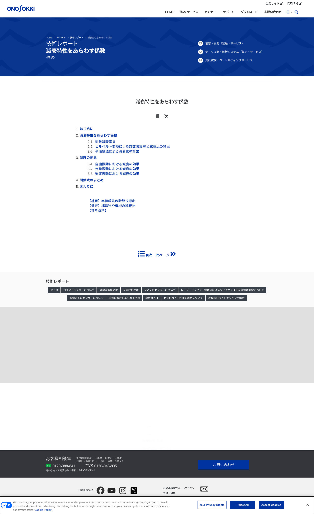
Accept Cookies (271, 504)
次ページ (165, 255)
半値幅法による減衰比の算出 (117, 151)
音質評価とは (131, 290)
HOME (169, 12)
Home (49, 37)
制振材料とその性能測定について (183, 297)
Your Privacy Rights (211, 504)
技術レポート (76, 37)
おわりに (86, 187)
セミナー (210, 12)
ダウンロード (249, 12)
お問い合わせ (272, 12)
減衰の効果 (88, 158)
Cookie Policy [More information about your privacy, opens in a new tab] (42, 509)
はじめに (86, 129)
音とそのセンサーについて (159, 290)
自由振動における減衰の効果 (117, 164)
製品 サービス (189, 12)
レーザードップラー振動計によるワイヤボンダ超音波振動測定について (222, 290)
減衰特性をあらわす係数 (100, 37)
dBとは (54, 290)
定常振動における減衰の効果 (117, 169)
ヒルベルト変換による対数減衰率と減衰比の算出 (132, 147)
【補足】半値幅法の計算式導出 (111, 201)
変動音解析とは (109, 290)
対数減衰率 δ (105, 142)
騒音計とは (151, 297)
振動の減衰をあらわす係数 (124, 297)
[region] (157, 505)
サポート (228, 12)
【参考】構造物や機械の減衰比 (111, 206)
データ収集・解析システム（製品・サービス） (234, 51)
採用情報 (294, 3)
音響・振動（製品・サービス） (225, 43)
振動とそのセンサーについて (86, 297)
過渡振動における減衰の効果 (117, 174)
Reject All (243, 504)
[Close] (307, 504)
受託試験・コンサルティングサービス (229, 60)
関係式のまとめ (92, 180)
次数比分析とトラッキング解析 (226, 297)
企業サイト (274, 3)
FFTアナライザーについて (79, 290)
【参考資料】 (98, 211)
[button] (289, 12)
